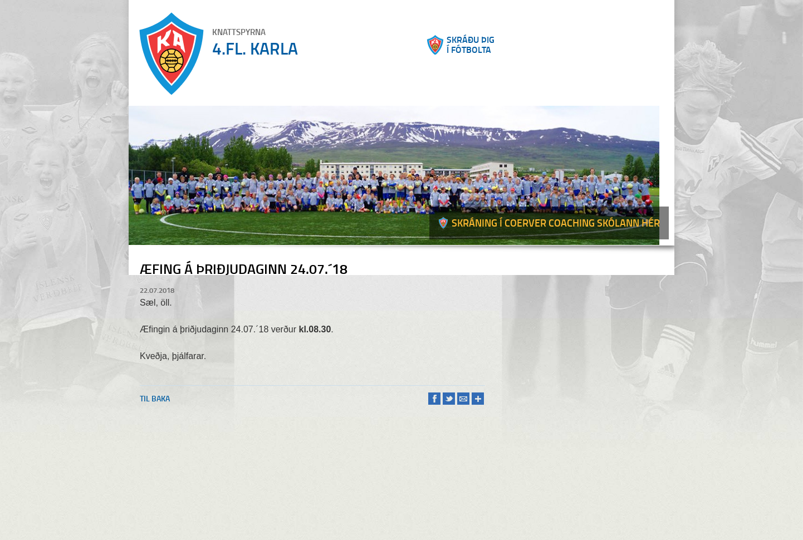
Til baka (155, 398)
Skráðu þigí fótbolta (470, 45)
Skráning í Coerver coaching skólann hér (556, 222)
